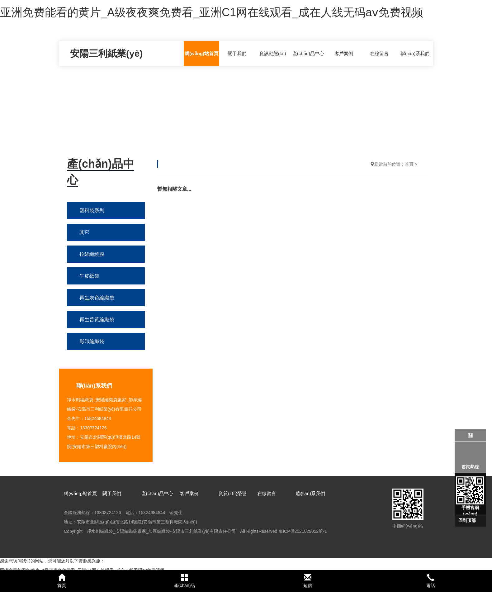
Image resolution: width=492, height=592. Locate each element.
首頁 (409, 164)
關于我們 (237, 53)
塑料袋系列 (91, 210)
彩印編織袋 (91, 341)
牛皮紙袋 (89, 276)
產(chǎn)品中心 (308, 53)
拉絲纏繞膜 (91, 254)
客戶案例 (343, 53)
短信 (307, 581)
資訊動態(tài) (272, 53)
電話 (430, 581)
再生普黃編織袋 (96, 319)
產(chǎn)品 (184, 581)
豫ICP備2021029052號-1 (302, 531)
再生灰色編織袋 (96, 297)
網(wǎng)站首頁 (201, 53)
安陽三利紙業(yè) (106, 53)
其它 (84, 232)
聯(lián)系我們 (414, 53)
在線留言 (379, 53)
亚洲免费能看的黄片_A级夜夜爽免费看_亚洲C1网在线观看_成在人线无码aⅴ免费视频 (211, 12)
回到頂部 (467, 520)
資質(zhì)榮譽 (233, 493)
